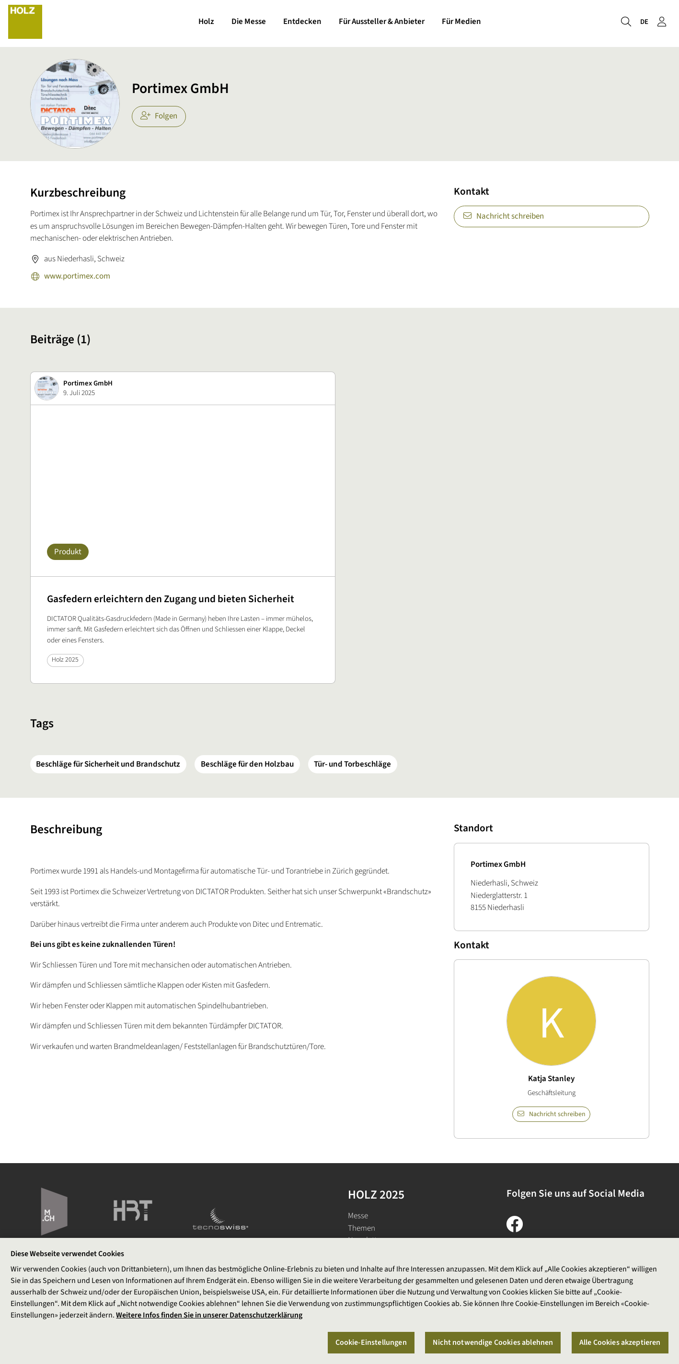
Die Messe (248, 23)
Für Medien (461, 23)
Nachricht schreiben (503, 216)
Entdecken (302, 23)
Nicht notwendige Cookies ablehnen (493, 1342)
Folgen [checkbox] (158, 116)
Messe (358, 1216)
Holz (206, 23)
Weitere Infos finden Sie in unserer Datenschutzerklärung (209, 1315)
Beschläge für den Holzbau (247, 764)
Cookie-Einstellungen (371, 1342)
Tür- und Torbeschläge (352, 764)
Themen (361, 1228)
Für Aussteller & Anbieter (382, 23)
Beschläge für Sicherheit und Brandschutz (108, 764)
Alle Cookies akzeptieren (620, 1342)
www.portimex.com (70, 277)
